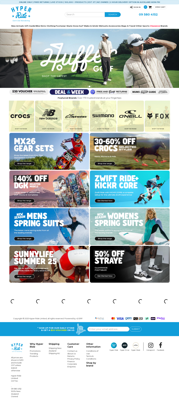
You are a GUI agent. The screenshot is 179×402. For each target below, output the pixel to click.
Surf (81, 26)
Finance (71, 361)
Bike (38, 26)
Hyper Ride (113, 346)
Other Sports (142, 26)
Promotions (35, 351)
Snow (76, 26)
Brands (164, 26)
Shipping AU (54, 353)
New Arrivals (17, 26)
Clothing (51, 26)
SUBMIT (136, 329)
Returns (70, 356)
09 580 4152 (148, 14)
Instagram (151, 346)
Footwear (61, 26)
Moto (43, 26)
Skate (69, 26)
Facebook (160, 346)
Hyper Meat (135, 346)
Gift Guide (29, 26)
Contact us (72, 351)
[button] (135, 7)
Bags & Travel (128, 26)
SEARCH (112, 14)
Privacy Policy (73, 359)
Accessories (115, 26)
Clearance (155, 26)
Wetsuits (103, 26)
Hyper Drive (124, 346)
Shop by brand (91, 364)
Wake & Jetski (91, 26)
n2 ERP (79, 318)
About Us (71, 353)
